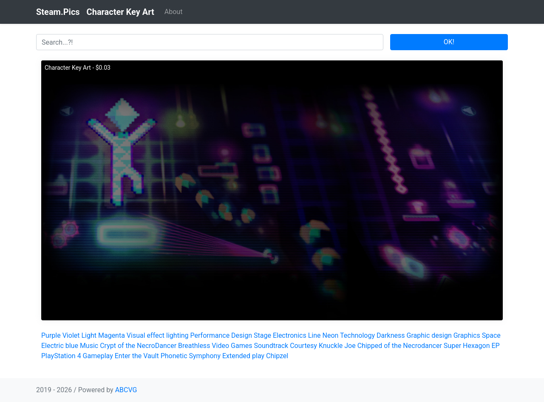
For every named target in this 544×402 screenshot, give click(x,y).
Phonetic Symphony (191, 356)
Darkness (391, 335)
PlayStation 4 (61, 356)
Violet (71, 335)
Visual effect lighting (158, 335)
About (173, 12)
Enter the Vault (137, 356)
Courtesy (303, 346)
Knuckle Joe (337, 346)
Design (241, 335)
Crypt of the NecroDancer (138, 346)
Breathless (194, 346)
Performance (210, 335)
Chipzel (277, 356)
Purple (51, 335)
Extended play (243, 356)
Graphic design (429, 335)
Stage (262, 335)
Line (314, 335)
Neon (330, 335)
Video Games (232, 346)
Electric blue (59, 346)
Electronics (289, 335)
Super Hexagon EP (472, 346)
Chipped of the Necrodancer (399, 346)
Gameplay (98, 356)
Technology (357, 335)
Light (88, 335)
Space (491, 335)
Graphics (466, 335)
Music (89, 346)
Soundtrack (271, 346)
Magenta (111, 335)
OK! (449, 42)
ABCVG (126, 390)
